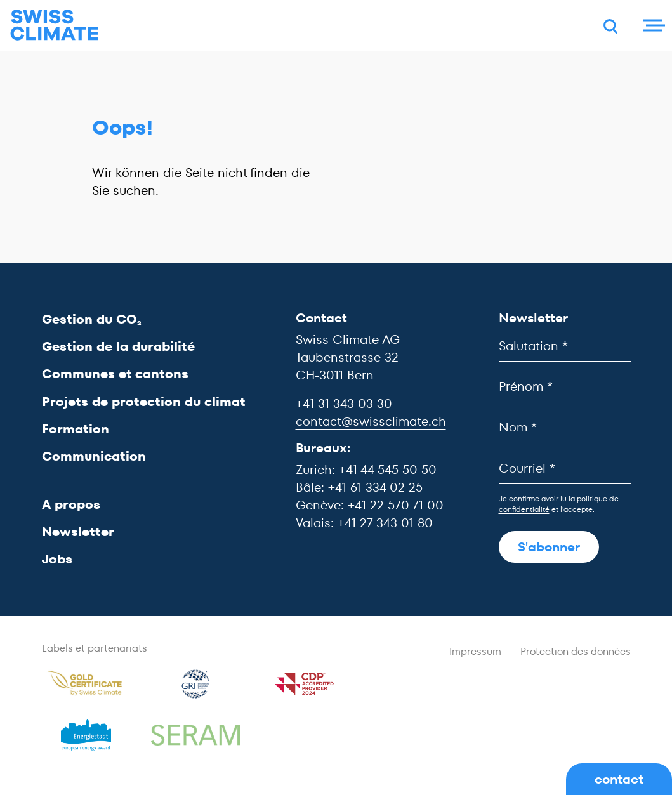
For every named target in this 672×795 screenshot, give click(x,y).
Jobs (57, 559)
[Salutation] (565, 346)
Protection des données (575, 651)
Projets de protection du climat (144, 402)
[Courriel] (565, 468)
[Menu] (652, 25)
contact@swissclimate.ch (371, 421)
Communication (94, 456)
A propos (71, 504)
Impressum (475, 651)
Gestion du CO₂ (92, 319)
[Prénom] (565, 386)
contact (619, 779)
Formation (75, 429)
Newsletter (78, 532)
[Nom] (565, 427)
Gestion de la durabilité (118, 346)
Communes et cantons (115, 374)
